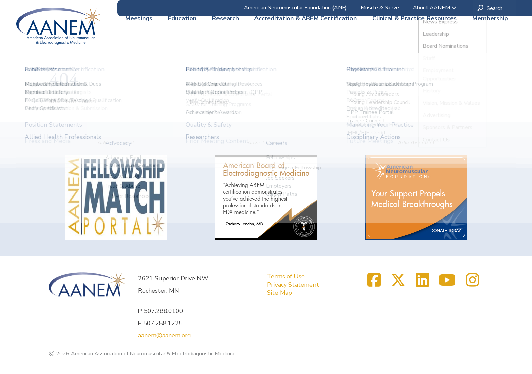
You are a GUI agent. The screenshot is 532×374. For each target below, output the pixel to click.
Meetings (138, 40)
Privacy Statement (293, 284)
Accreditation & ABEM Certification (305, 40)
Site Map (279, 293)
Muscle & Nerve (380, 8)
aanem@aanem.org (164, 335)
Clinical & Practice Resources (414, 40)
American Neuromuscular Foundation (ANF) (295, 8)
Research (225, 40)
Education (182, 40)
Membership (490, 40)
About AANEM (435, 8)
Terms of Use (286, 276)
